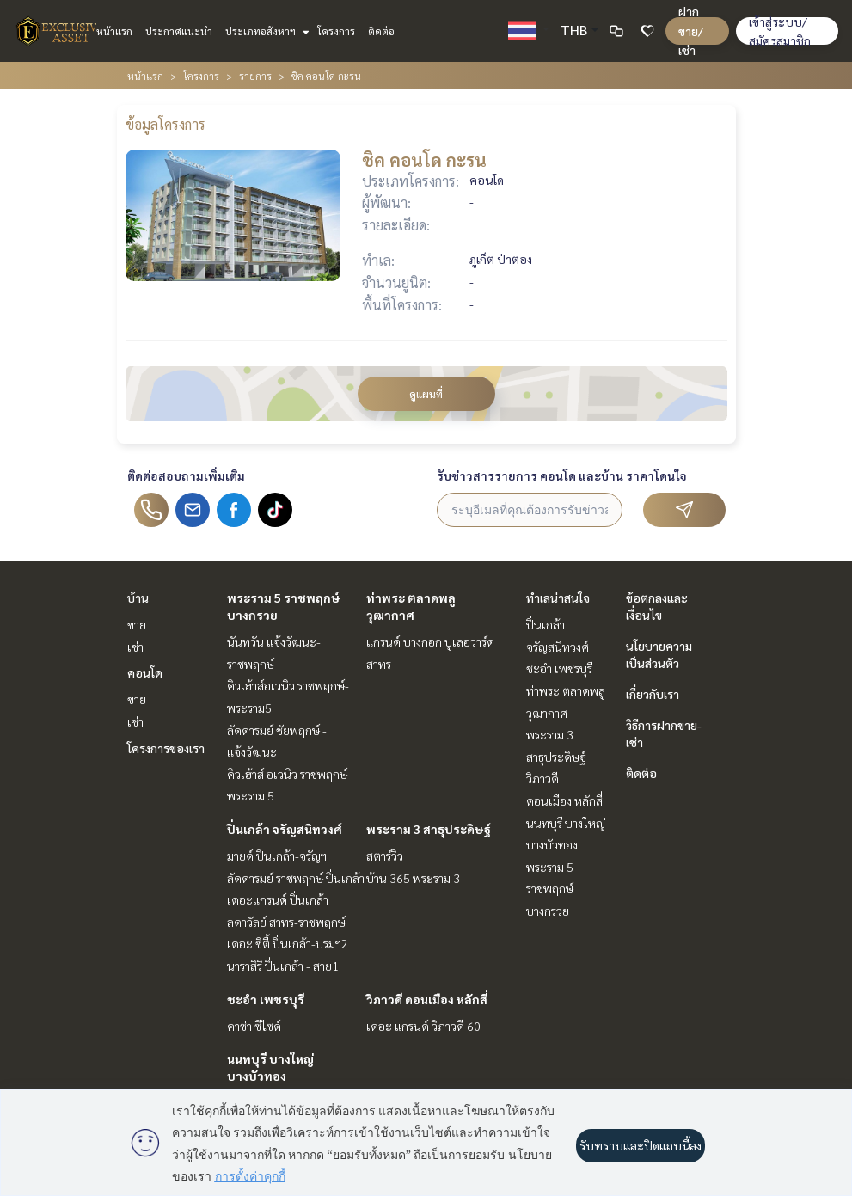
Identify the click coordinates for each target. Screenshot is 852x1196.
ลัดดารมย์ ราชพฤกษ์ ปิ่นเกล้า (296, 878)
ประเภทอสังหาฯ (265, 31)
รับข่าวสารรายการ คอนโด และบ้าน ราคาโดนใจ (562, 475)
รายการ (255, 76)
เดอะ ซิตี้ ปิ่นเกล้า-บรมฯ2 (287, 943)
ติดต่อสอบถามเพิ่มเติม (186, 475)
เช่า (135, 646)
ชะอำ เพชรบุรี (265, 999)
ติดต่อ (381, 31)
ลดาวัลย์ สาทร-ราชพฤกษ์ (286, 921)
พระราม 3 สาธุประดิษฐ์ (428, 829)
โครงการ (336, 31)
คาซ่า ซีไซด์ (254, 1025)
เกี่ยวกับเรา (652, 694)
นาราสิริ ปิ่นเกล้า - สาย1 (283, 965)
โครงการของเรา (166, 748)
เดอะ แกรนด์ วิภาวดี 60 (423, 1025)
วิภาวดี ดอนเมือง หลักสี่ (426, 999)
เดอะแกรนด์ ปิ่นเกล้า (277, 899)
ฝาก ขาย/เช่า (690, 30)
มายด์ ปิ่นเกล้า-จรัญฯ (277, 855)
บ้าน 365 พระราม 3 (413, 878)
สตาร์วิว (384, 855)
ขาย (136, 624)
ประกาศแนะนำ (178, 31)
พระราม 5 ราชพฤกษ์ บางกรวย (549, 888)
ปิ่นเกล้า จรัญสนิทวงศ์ (284, 829)
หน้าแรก (114, 31)
